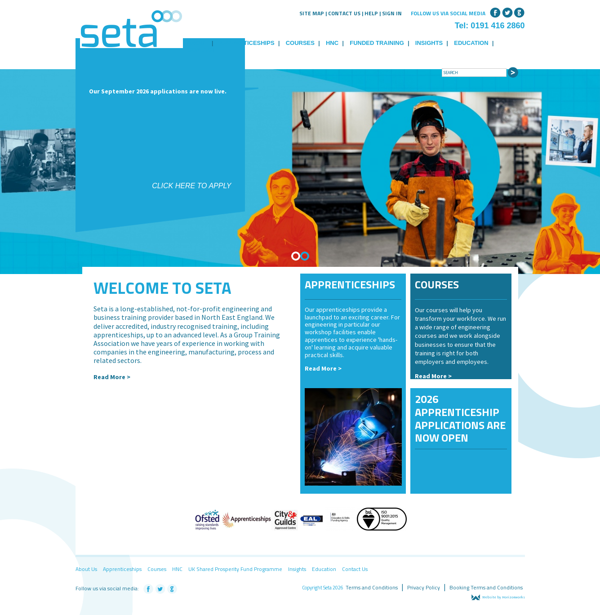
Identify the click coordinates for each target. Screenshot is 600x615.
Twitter (507, 11)
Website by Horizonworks (498, 597)
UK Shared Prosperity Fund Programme (235, 569)
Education (471, 43)
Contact (201, 49)
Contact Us (344, 13)
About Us (86, 569)
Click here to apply (191, 186)
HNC (332, 43)
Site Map (311, 13)
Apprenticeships (247, 43)
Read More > (111, 377)
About (197, 43)
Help (371, 13)
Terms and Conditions (372, 587)
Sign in (392, 13)
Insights (429, 43)
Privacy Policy (423, 587)
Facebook (495, 11)
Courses (300, 43)
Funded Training (377, 43)
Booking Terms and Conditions (486, 587)
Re (418, 376)
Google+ (519, 11)
